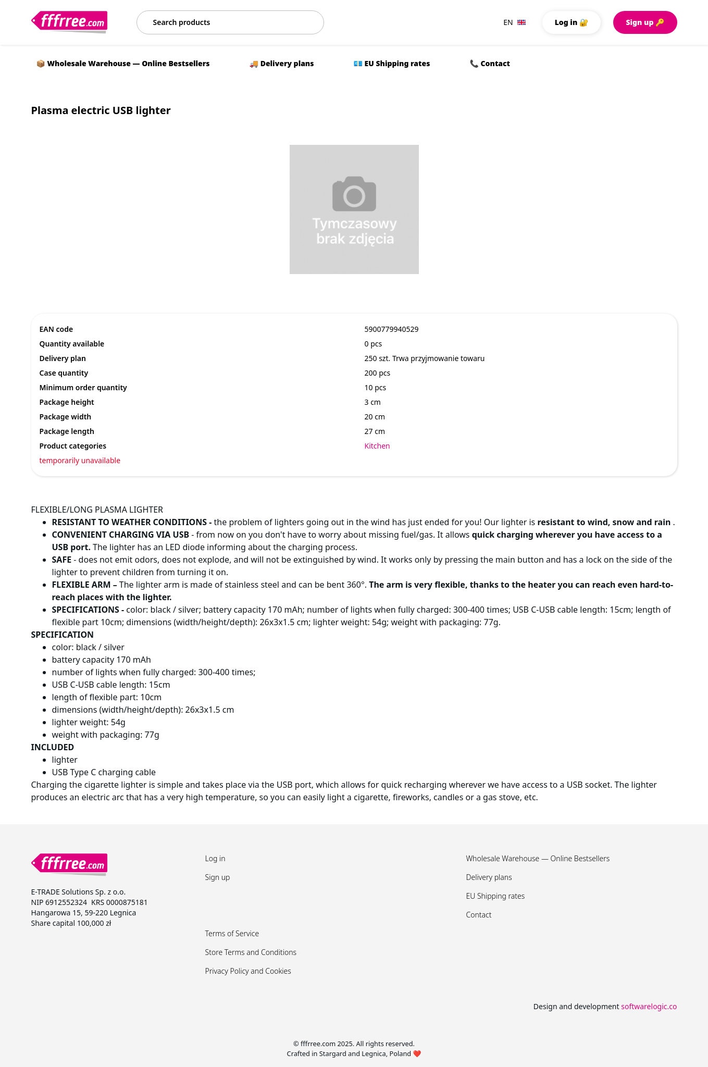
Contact (479, 915)
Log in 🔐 (572, 22)
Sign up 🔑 (645, 22)
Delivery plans (489, 877)
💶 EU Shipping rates (392, 63)
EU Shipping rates (495, 896)
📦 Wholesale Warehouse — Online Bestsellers (123, 63)
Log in (215, 858)
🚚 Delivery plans (282, 63)
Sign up (217, 877)
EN (514, 22)
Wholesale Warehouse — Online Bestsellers (538, 858)
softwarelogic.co (649, 1006)
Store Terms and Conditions (251, 952)
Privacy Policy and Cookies (248, 971)
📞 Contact (489, 63)
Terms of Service (232, 933)
